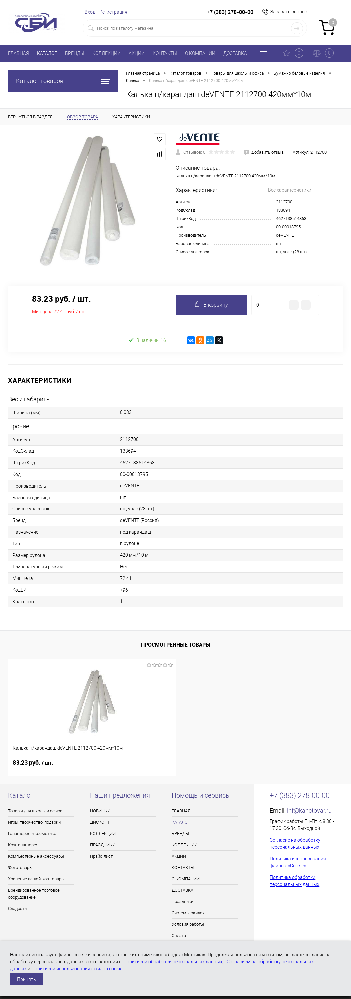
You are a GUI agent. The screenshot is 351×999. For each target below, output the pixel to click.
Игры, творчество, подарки (34, 822)
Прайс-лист (101, 856)
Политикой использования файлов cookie (76, 968)
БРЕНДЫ (74, 53)
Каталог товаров (63, 81)
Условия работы (188, 924)
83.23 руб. (33, 762)
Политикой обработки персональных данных (172, 961)
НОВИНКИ (100, 810)
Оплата (179, 935)
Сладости (17, 908)
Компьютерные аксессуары (36, 856)
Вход (90, 12)
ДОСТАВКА (235, 53)
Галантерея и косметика (32, 833)
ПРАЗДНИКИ (102, 844)
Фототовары (20, 867)
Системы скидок (188, 912)
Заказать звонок (288, 11)
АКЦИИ (137, 53)
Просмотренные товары (175, 644)
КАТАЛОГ (47, 53)
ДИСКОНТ (100, 822)
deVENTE (285, 235)
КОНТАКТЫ (165, 53)
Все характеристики (289, 190)
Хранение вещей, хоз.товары (36, 878)
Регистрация (113, 12)
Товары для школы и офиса (35, 810)
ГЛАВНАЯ (18, 53)
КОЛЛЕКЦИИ (106, 53)
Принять (26, 979)
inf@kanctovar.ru (309, 810)
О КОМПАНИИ (200, 53)
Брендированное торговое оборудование (34, 894)
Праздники (182, 901)
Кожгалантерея (23, 844)
